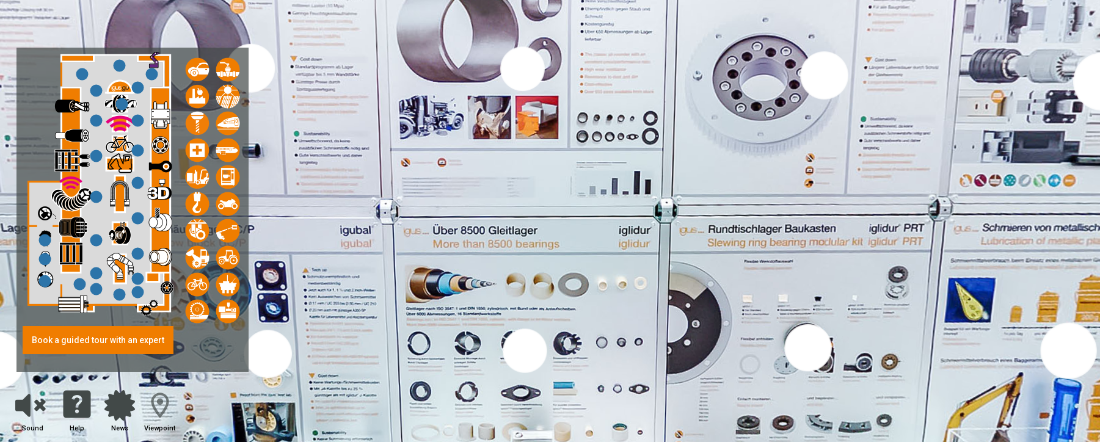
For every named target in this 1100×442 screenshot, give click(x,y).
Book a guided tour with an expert (98, 340)
